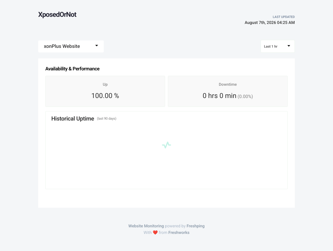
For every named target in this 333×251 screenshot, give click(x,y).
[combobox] (71, 46)
